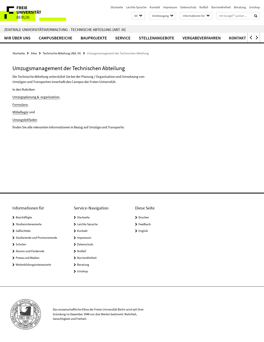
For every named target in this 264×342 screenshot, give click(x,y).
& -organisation (48, 97)
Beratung (240, 7)
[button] (138, 16)
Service (123, 37)
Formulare (20, 104)
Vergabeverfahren (202, 37)
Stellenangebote (156, 37)
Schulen (21, 244)
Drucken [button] (143, 217)
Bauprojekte (94, 37)
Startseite (116, 7)
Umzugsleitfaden (24, 119)
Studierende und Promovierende (36, 238)
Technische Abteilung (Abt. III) (62, 53)
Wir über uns (17, 37)
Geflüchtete (23, 231)
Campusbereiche (55, 37)
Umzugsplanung (24, 97)
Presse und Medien (27, 258)
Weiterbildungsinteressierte (33, 265)
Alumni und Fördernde (30, 251)
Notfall (203, 7)
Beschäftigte (24, 217)
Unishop (254, 7)
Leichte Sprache (136, 7)
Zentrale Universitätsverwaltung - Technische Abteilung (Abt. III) (65, 29)
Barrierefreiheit (221, 7)
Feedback (144, 224)
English (143, 231)
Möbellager (20, 112)
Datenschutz (188, 7)
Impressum (170, 7)
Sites (34, 53)
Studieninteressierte (28, 224)
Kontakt (155, 7)
